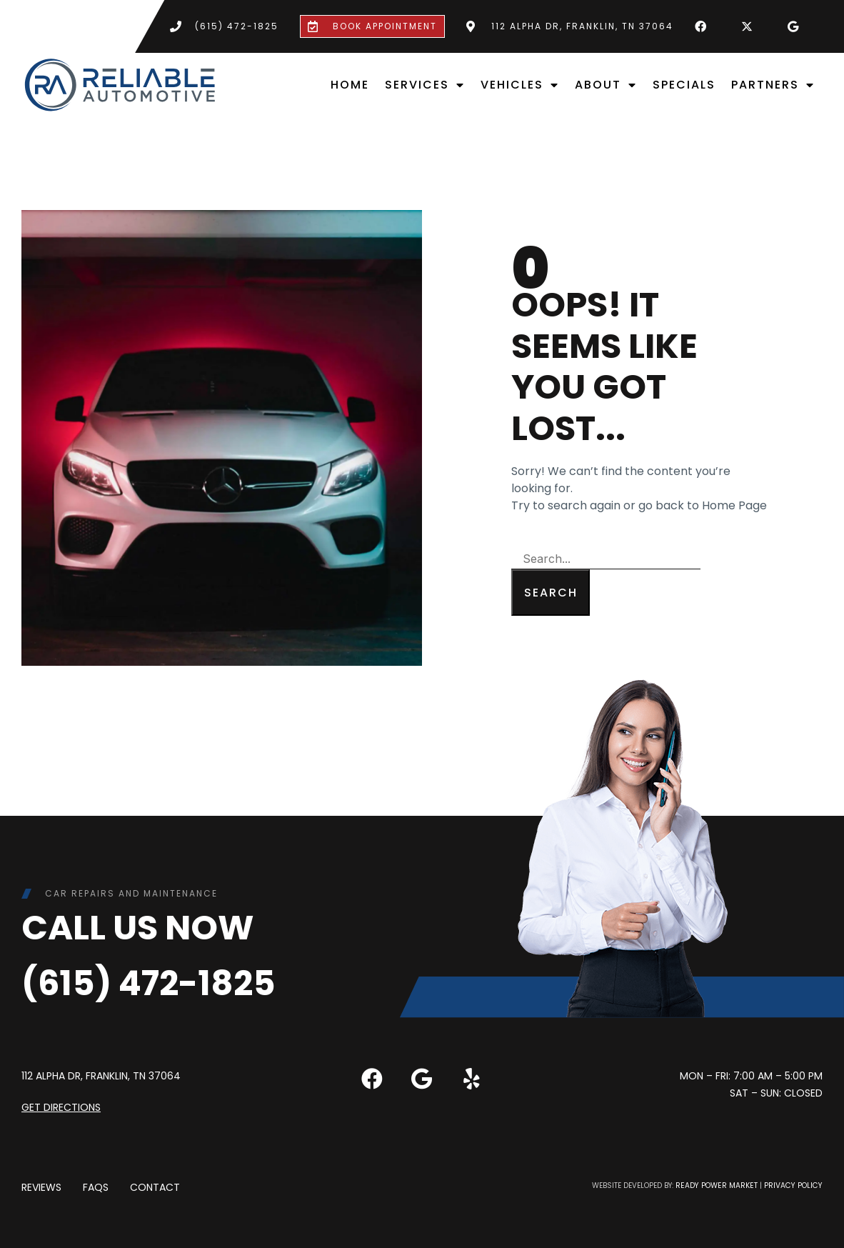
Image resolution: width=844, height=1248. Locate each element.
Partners (773, 85)
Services (425, 85)
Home (350, 84)
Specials (684, 84)
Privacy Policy (795, 1185)
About (606, 85)
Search (551, 592)
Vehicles (520, 85)
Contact (155, 1187)
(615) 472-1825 (148, 983)
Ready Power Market (720, 1185)
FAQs (96, 1187)
